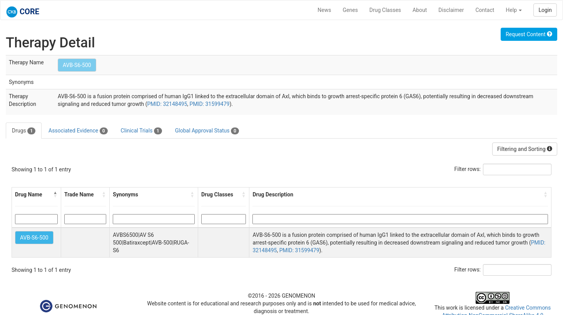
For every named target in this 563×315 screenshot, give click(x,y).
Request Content (529, 34)
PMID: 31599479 (210, 104)
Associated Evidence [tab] (77, 130)
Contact (484, 10)
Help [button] (514, 10)
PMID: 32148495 (167, 104)
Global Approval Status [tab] (207, 130)
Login (545, 10)
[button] (55, 194)
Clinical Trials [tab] (141, 130)
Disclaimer (451, 10)
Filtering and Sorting (524, 149)
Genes (350, 10)
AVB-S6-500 (77, 65)
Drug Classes (385, 10)
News (324, 10)
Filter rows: (467, 169)
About (420, 10)
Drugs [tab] (23, 130)
